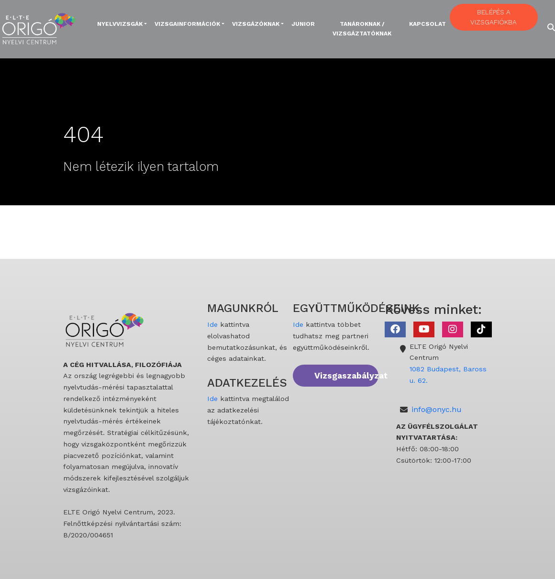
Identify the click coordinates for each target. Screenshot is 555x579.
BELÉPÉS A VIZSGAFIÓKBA (493, 17)
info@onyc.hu (436, 409)
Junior (303, 24)
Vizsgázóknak (255, 24)
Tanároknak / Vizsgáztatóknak (362, 29)
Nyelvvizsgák (120, 24)
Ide (212, 324)
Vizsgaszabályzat (346, 375)
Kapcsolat (427, 24)
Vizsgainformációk (187, 24)
